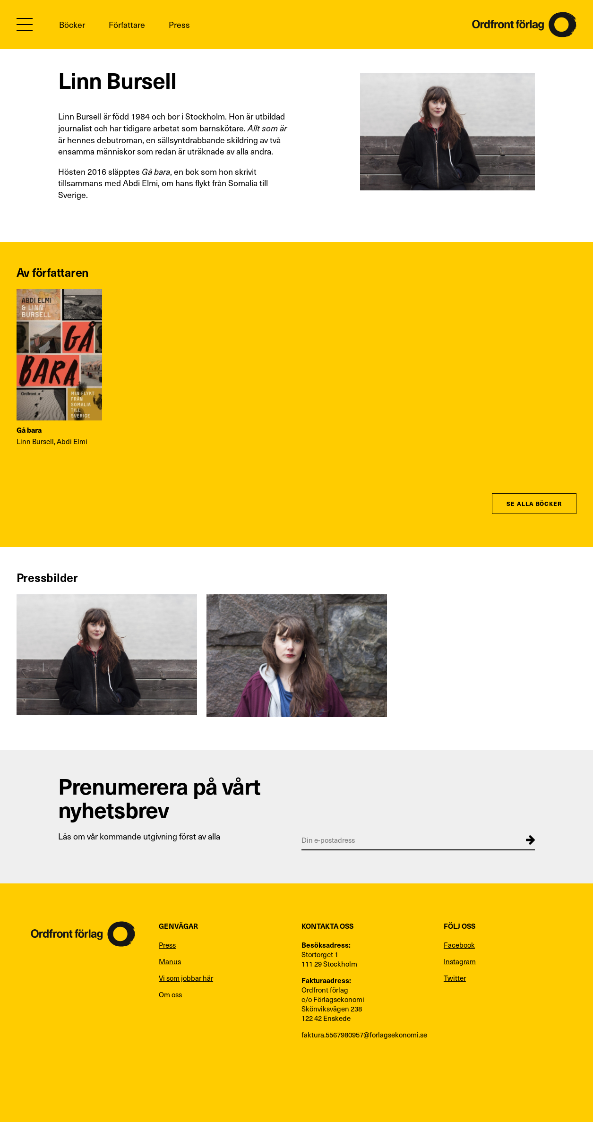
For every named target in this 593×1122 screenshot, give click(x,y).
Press (179, 24)
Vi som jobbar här (186, 978)
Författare (127, 24)
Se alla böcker (534, 503)
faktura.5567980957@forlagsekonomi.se (364, 1034)
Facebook (459, 945)
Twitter (455, 978)
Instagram (460, 961)
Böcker (72, 24)
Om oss (170, 994)
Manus (170, 961)
